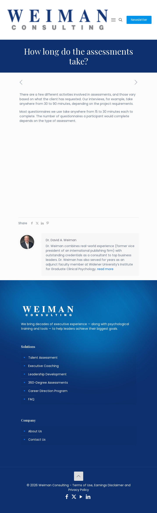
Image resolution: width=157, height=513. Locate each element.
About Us (35, 431)
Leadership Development (47, 374)
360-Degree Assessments (48, 382)
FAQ (31, 399)
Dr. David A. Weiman (61, 240)
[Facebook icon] (66, 497)
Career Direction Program (47, 391)
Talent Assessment (43, 357)
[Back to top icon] (78, 476)
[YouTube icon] (81, 497)
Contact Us (37, 439)
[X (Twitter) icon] (73, 497)
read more (105, 269)
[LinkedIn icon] (88, 497)
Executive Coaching (43, 366)
